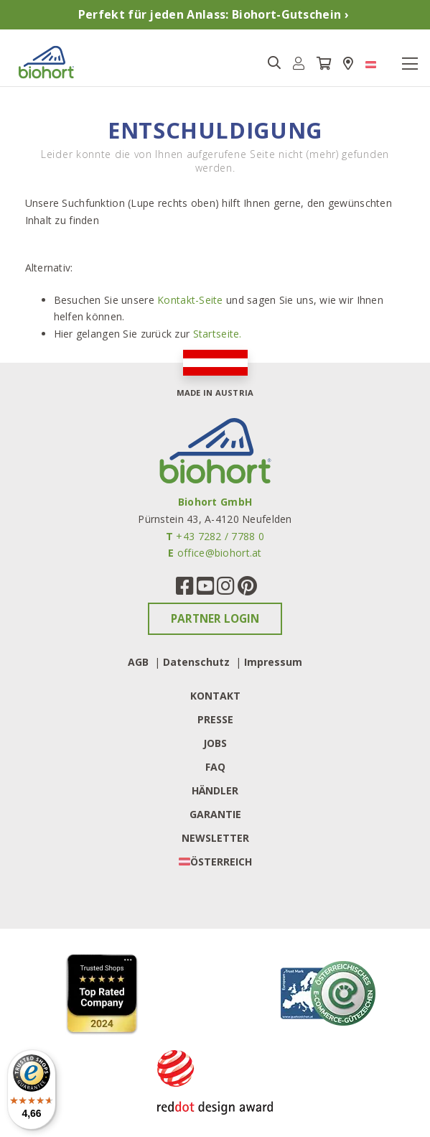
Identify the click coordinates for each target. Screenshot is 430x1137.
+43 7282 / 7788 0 (220, 536)
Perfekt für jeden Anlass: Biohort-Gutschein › (213, 14)
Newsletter (215, 838)
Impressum (273, 662)
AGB (138, 662)
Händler (215, 790)
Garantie (215, 814)
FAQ (215, 767)
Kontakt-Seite (190, 300)
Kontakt (215, 695)
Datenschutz (196, 662)
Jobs (215, 743)
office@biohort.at (219, 553)
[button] (299, 63)
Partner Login (215, 618)
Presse (215, 719)
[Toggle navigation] (410, 64)
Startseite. (217, 333)
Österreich (221, 861)
